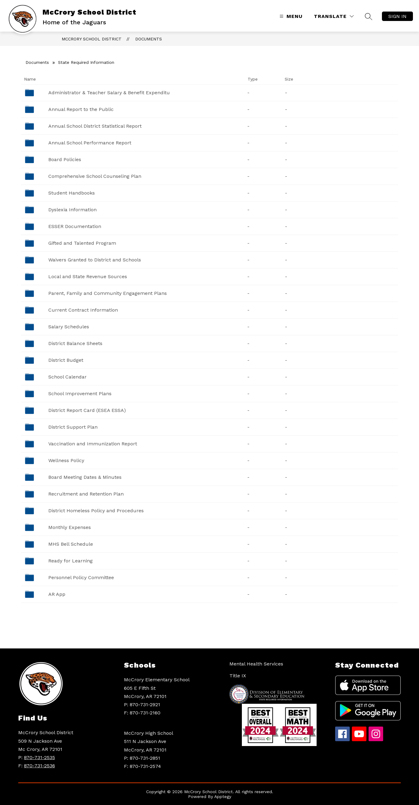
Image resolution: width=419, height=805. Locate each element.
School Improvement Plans (80, 393)
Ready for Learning (70, 561)
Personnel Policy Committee (81, 577)
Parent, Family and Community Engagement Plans (107, 293)
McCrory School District (92, 38)
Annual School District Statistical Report (95, 126)
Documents (148, 38)
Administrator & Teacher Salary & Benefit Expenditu (109, 92)
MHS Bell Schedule (70, 544)
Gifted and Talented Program (82, 243)
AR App (56, 594)
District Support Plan (73, 427)
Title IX (237, 676)
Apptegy (222, 796)
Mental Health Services (256, 664)
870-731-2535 (39, 757)
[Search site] (368, 16)
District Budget (65, 360)
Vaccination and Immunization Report (92, 444)
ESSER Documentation (74, 226)
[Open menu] (290, 16)
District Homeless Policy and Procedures (96, 510)
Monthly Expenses (69, 527)
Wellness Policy (66, 460)
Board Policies (64, 159)
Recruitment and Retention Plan (86, 494)
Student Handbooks (71, 193)
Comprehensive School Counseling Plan (94, 176)
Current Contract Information (83, 310)
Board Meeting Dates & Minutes (85, 477)
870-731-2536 (39, 766)
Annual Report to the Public (81, 109)
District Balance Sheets (75, 343)
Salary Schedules (68, 327)
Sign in (397, 16)
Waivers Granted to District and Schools (94, 260)
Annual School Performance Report (89, 143)
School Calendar (67, 377)
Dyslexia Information (72, 209)
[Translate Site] (333, 16)
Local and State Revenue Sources (87, 276)
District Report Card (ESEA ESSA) (87, 410)
